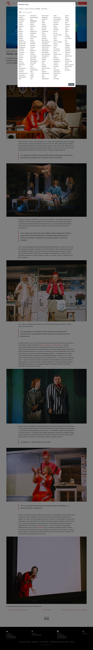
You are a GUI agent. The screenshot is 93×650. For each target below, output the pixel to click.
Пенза (43, 77)
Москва (44, 24)
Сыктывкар (56, 78)
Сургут (55, 77)
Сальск (55, 38)
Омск (43, 63)
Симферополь (56, 61)
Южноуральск (68, 66)
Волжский (21, 54)
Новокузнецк (45, 49)
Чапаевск (67, 47)
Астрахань (21, 21)
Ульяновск (67, 36)
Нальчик (44, 35)
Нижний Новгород (46, 45)
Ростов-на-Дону (57, 35)
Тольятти (67, 26)
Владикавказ (22, 47)
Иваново (32, 22)
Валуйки (21, 36)
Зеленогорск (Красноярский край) (22, 76)
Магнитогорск (45, 15)
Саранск (55, 43)
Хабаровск (67, 45)
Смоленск (55, 63)
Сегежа (55, 52)
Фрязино (67, 43)
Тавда (66, 17)
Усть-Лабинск (68, 38)
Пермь (55, 15)
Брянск (20, 29)
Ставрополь (56, 70)
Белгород (21, 26)
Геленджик (21, 63)
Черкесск (67, 54)
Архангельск (22, 19)
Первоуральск (45, 78)
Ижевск (32, 24)
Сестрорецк (56, 59)
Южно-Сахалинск (69, 64)
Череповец (67, 52)
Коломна (32, 54)
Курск (31, 66)
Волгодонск (22, 52)
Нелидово (44, 38)
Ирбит (31, 28)
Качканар (32, 42)
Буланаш (21, 35)
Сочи (54, 68)
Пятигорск (55, 29)
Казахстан (32, 9)
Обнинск (44, 59)
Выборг (20, 59)
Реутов (55, 31)
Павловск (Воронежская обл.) (45, 73)
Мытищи (44, 29)
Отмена (71, 84)
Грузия (26, 9)
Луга (31, 78)
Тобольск (67, 24)
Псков (54, 26)
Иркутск (32, 29)
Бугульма (21, 31)
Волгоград (21, 50)
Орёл (43, 70)
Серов (54, 56)
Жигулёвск (21, 70)
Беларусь (21, 9)
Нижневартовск (46, 42)
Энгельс (67, 63)
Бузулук (20, 33)
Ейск (20, 66)
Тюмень (67, 35)
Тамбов (67, 21)
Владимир (21, 49)
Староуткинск (56, 71)
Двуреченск (22, 64)
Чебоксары (67, 49)
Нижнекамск (45, 43)
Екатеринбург (22, 68)
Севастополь (56, 50)
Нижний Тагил (45, 47)
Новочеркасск (45, 56)
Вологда (21, 56)
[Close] (73, 4)
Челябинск (67, 50)
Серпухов (55, 57)
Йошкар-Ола (33, 31)
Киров (31, 49)
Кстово (32, 64)
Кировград (33, 50)
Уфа (66, 40)
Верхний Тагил (22, 42)
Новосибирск (45, 52)
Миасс (43, 21)
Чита (66, 57)
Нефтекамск (45, 40)
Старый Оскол (56, 73)
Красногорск (33, 57)
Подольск (55, 22)
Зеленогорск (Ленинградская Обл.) (34, 17)
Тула (66, 33)
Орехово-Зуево (46, 68)
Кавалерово (33, 33)
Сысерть (67, 15)
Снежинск (55, 64)
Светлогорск (56, 49)
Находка (44, 36)
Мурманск (44, 26)
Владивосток (22, 45)
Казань (32, 35)
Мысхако (44, 28)
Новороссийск (45, 50)
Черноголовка (68, 56)
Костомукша (33, 56)
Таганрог (67, 19)
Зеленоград (33, 21)
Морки (43, 22)
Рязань (55, 36)
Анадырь (21, 17)
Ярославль (67, 70)
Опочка (43, 64)
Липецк (32, 75)
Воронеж (21, 57)
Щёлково (67, 59)
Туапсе (66, 31)
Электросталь (68, 61)
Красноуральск (34, 61)
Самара (55, 40)
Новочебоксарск (46, 54)
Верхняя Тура (22, 43)
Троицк (66, 29)
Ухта (66, 42)
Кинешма (32, 47)
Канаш (31, 40)
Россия (38, 9)
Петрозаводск (57, 17)
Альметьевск (22, 15)
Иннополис (33, 26)
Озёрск (43, 61)
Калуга (32, 38)
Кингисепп (32, 45)
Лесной (32, 73)
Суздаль (55, 75)
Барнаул (21, 22)
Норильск (44, 57)
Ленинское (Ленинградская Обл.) (34, 69)
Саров (54, 47)
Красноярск (33, 63)
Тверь (66, 22)
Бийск (20, 28)
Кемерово (32, 43)
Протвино (55, 24)
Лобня (31, 77)
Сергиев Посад (57, 54)
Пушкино (55, 28)
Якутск (66, 68)
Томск (66, 28)
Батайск (21, 24)
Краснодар (33, 59)
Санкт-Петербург (57, 42)
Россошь (55, 33)
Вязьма (20, 61)
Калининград (33, 36)
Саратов (55, 45)
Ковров (32, 52)
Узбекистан (44, 9)
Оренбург (44, 66)
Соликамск (56, 66)
